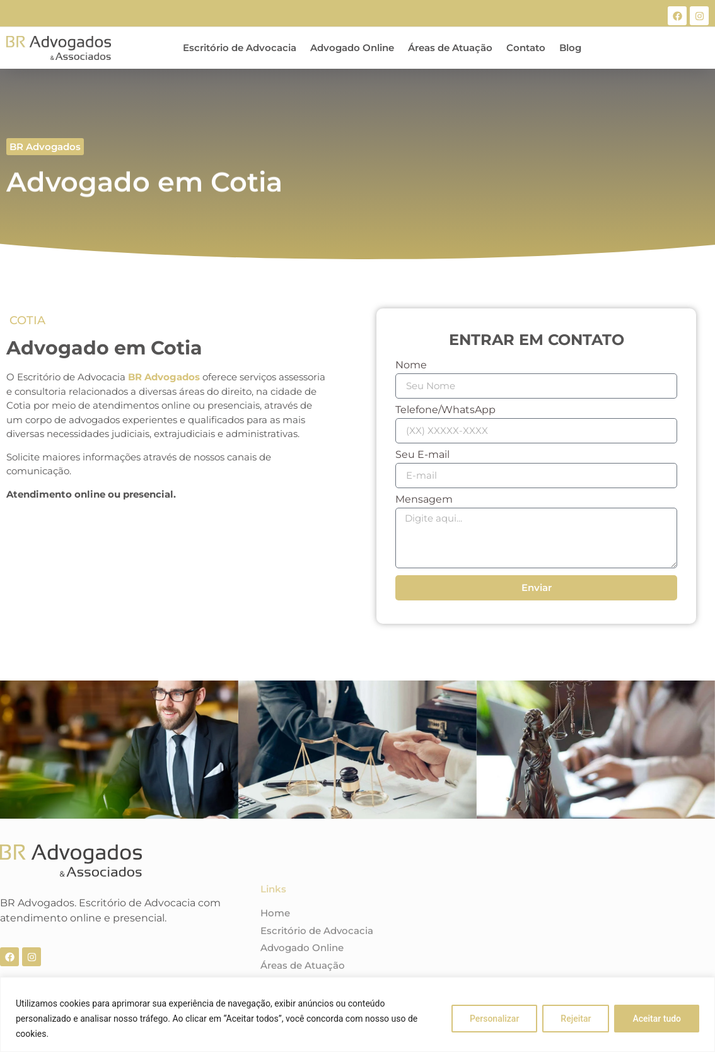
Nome (411, 365)
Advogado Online (352, 48)
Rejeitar (576, 1019)
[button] (45, 146)
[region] (357, 1014)
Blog (570, 48)
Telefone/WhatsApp (445, 410)
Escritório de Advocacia (239, 48)
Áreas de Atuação (450, 48)
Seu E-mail (422, 455)
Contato (525, 48)
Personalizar (494, 1019)
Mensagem (424, 499)
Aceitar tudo (656, 1019)
